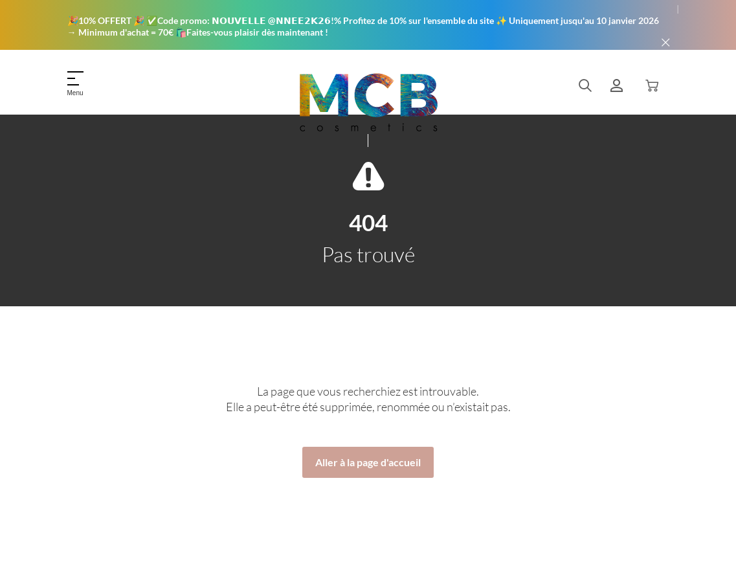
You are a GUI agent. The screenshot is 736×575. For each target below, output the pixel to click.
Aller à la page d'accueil (368, 462)
